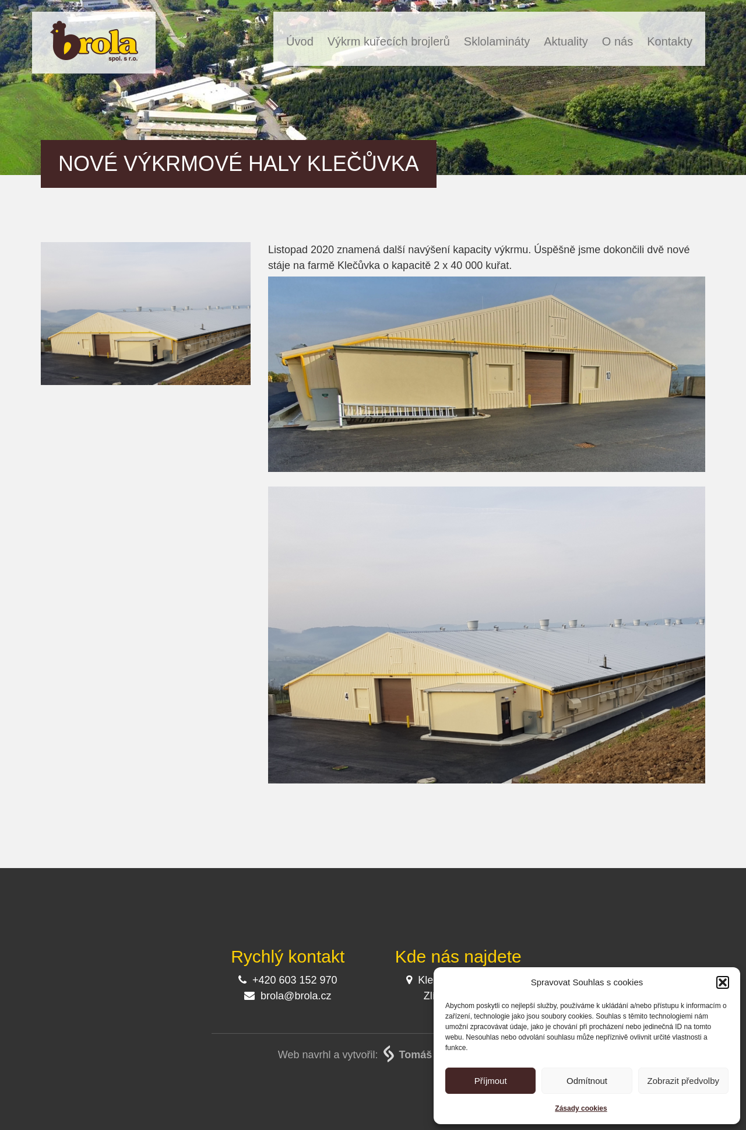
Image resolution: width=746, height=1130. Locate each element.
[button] (723, 982)
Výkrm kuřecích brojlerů (389, 41)
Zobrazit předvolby (683, 1081)
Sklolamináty (497, 41)
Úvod (300, 41)
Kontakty (669, 41)
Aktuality (566, 41)
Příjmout (490, 1081)
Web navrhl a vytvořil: (373, 1055)
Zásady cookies (581, 1108)
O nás (617, 41)
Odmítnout (586, 1081)
